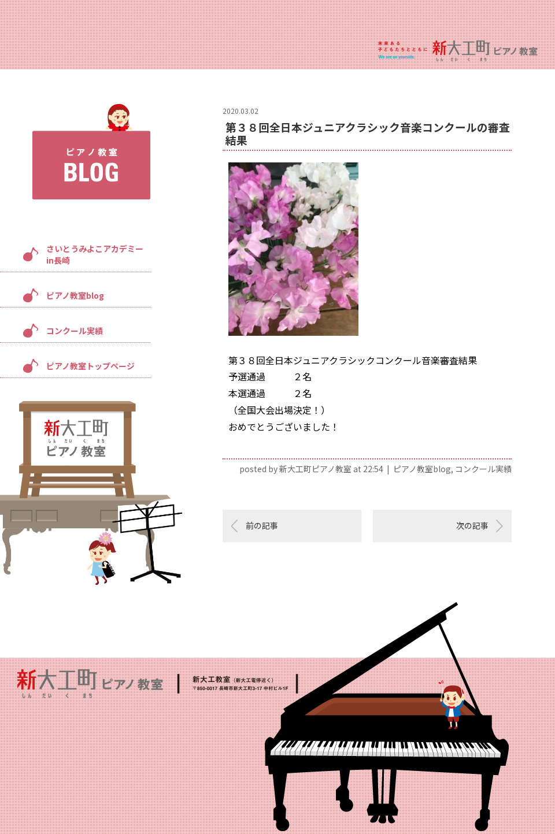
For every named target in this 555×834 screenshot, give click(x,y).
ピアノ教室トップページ (90, 366)
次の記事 (472, 525)
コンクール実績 (74, 330)
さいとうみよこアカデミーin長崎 (94, 254)
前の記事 (262, 525)
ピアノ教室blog (75, 295)
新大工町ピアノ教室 (315, 469)
